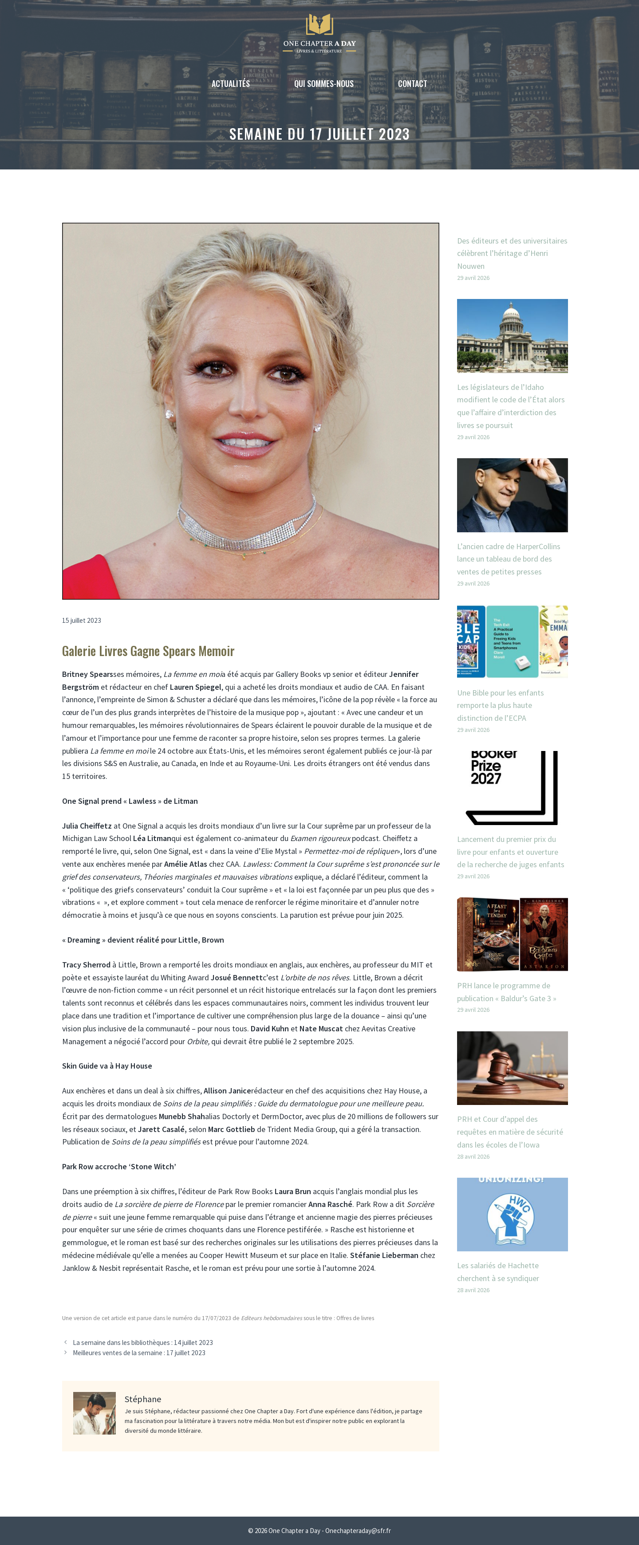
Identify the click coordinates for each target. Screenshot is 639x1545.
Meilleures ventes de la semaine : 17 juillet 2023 (139, 1352)
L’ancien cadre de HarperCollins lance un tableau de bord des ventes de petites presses (508, 559)
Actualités (231, 83)
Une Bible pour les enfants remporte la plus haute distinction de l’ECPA (500, 705)
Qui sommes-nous (324, 83)
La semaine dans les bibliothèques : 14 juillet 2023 (143, 1342)
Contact (412, 83)
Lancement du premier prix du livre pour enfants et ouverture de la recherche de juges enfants (510, 852)
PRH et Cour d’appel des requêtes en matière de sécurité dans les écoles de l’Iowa (510, 1132)
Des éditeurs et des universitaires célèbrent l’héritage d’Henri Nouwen (512, 253)
